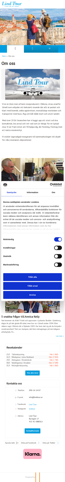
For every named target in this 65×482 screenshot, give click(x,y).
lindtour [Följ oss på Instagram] (32, 409)
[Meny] (49, 49)
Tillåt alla (32, 277)
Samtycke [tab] (11, 192)
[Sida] (15, 49)
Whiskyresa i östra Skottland (23, 357)
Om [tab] (53, 192)
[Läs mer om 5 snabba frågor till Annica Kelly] (32, 309)
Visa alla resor (32, 373)
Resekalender (14, 347)
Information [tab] (32, 192)
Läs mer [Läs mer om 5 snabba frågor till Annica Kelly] (59, 336)
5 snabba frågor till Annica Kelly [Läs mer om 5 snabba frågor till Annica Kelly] (20, 316)
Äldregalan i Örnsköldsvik (21, 360)
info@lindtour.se (36, 397)
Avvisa (32, 295)
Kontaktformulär (32, 431)
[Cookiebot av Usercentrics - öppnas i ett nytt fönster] (50, 185)
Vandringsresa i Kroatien (21, 363)
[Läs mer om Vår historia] (32, 175)
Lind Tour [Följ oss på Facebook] (33, 404)
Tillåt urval (32, 286)
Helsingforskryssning (20, 365)
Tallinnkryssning (18, 354)
